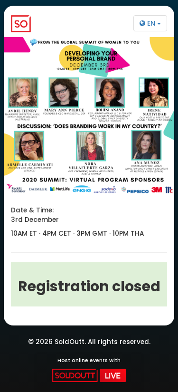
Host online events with (89, 369)
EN (150, 23)
